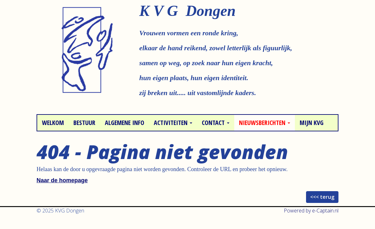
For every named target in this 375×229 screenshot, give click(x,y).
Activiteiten (173, 122)
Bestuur (84, 122)
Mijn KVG (312, 122)
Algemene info (124, 122)
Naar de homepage (62, 180)
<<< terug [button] (322, 196)
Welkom (53, 122)
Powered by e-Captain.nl (311, 210)
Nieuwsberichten (264, 122)
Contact (215, 122)
